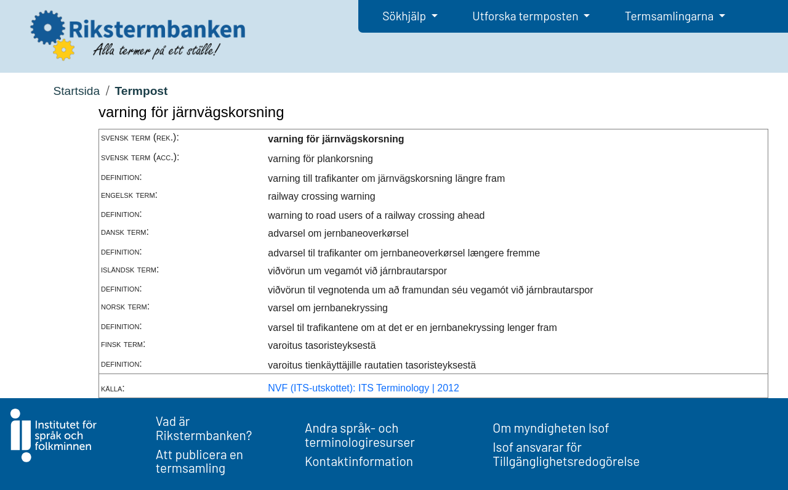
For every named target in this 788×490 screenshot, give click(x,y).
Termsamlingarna (670, 16)
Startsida (76, 90)
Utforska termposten (526, 16)
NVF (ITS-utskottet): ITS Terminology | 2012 (363, 388)
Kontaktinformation (359, 460)
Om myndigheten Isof (550, 427)
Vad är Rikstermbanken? (204, 428)
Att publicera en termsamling (199, 461)
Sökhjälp (405, 16)
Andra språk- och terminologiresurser (360, 434)
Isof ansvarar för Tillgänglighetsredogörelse (566, 453)
